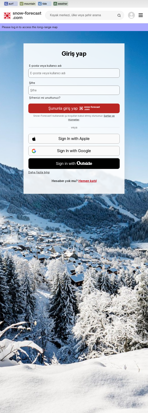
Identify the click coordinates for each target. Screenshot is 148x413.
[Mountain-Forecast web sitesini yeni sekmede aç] (27, 3)
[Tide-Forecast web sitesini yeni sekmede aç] (44, 3)
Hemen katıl (87, 181)
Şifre (32, 82)
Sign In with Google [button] (61, 150)
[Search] (119, 15)
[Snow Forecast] (22, 15)
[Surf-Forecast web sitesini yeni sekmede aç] (11, 3)
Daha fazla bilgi (39, 172)
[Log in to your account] (131, 15)
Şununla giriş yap (74, 108)
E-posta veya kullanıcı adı (45, 65)
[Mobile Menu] (140, 15)
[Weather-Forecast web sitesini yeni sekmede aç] (60, 3)
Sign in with (74, 163)
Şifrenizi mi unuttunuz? (44, 97)
